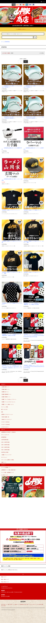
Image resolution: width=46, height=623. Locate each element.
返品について (17, 604)
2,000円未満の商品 (4, 439)
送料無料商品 (7, 41)
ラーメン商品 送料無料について (7, 472)
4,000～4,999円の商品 (5, 447)
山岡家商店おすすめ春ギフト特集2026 (8, 432)
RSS (2, 605)
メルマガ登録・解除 (40, 604)
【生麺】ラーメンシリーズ (6, 454)
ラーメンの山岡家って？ (5, 467)
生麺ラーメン (3, 462)
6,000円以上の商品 (4, 452)
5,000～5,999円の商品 (5, 449)
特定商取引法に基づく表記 (24, 604)
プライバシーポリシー (32, 604)
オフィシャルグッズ (5, 434)
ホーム (2, 41)
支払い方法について (4, 604)
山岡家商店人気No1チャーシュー (23, 29)
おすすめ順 (4, 53)
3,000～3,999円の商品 (5, 444)
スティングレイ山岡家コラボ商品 (7, 459)
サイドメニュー (4, 457)
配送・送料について (11, 604)
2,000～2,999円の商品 (5, 442)
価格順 (8, 53)
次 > (26, 61)
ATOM (4, 605)
